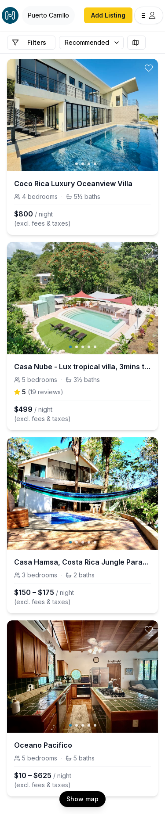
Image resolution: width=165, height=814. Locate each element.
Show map (82, 799)
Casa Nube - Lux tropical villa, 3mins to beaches (82, 366)
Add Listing (108, 15)
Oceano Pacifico (43, 745)
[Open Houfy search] (48, 15)
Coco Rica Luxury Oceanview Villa (73, 183)
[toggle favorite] (149, 68)
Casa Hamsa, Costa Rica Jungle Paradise (82, 562)
